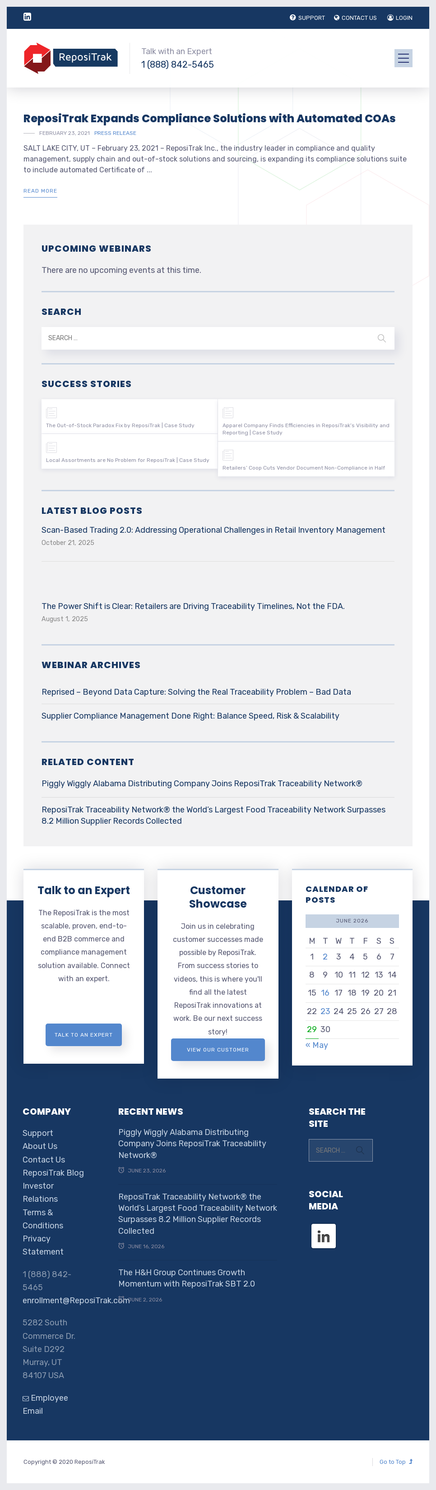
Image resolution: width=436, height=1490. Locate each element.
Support (38, 1133)
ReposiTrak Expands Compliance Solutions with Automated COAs (209, 118)
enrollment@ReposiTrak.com (76, 1300)
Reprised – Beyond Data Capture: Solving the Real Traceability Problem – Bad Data (196, 692)
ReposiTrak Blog (53, 1173)
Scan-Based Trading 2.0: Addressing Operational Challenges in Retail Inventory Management (213, 530)
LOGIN (400, 17)
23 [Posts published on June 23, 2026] (325, 1011)
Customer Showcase (218, 897)
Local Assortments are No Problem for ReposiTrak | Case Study (127, 460)
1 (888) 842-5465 (177, 64)
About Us (40, 1146)
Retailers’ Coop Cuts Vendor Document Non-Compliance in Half (304, 468)
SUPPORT (307, 17)
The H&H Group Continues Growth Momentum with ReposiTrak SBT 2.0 (186, 1278)
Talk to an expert (84, 1035)
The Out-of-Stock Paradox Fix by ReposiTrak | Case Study (120, 425)
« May (317, 1045)
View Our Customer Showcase (218, 1054)
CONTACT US (355, 17)
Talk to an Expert (83, 890)
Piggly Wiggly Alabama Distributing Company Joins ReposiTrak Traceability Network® (202, 784)
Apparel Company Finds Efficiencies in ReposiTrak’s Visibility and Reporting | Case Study (306, 429)
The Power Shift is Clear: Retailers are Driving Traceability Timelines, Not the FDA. (193, 606)
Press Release (115, 133)
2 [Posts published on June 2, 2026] (325, 957)
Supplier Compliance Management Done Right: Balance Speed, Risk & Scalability (190, 716)
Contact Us (44, 1160)
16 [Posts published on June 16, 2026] (325, 993)
